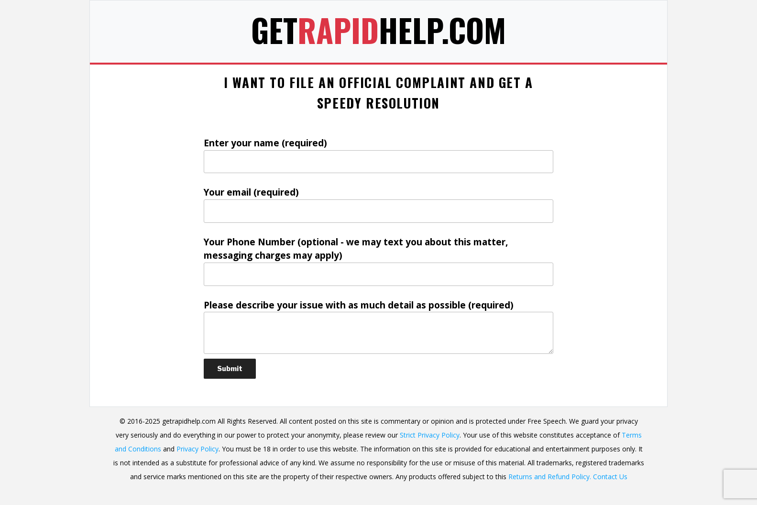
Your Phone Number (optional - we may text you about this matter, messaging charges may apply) (378, 261)
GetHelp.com (378, 30)
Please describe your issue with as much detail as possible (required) (378, 326)
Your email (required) (378, 204)
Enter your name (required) (378, 155)
